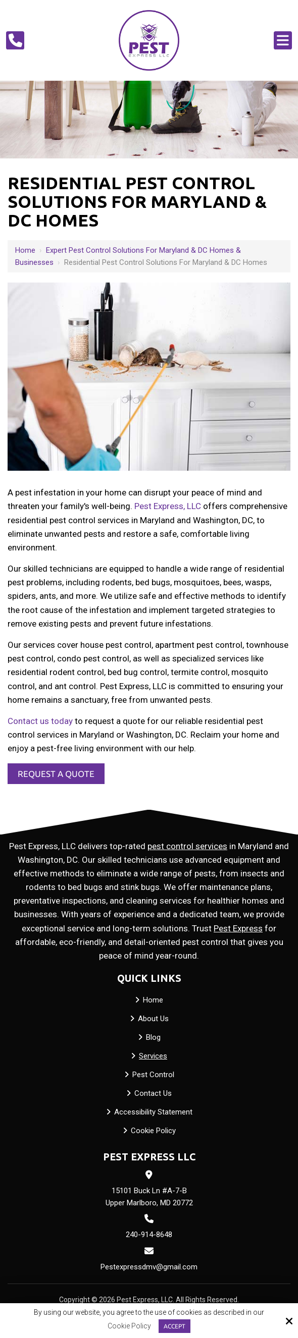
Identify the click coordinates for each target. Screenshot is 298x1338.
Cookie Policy (129, 1326)
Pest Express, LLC (167, 506)
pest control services (187, 846)
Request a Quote (56, 773)
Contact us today (40, 721)
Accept (174, 1326)
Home (25, 250)
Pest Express (238, 928)
